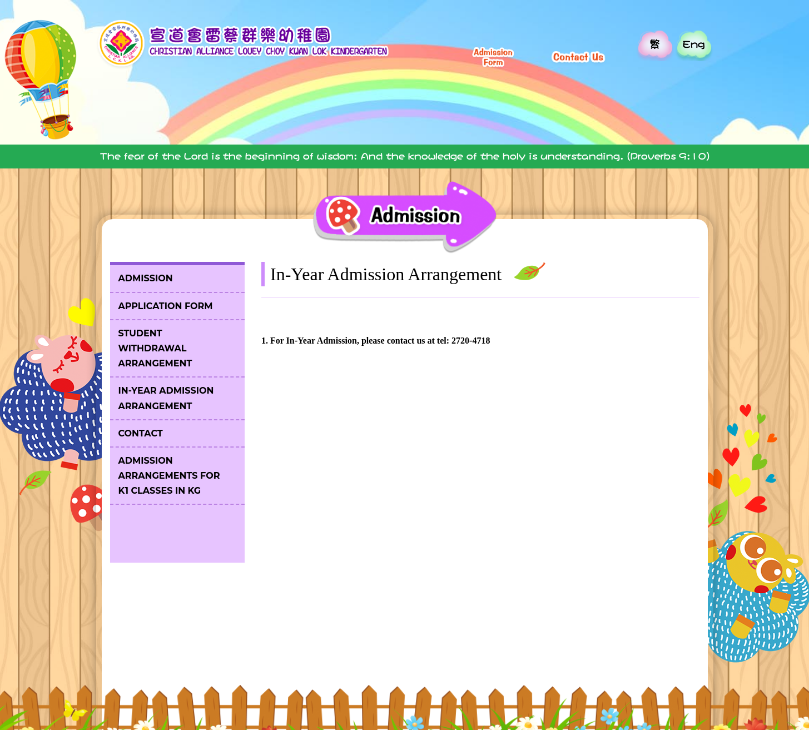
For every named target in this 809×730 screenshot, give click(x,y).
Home (142, 115)
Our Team (417, 115)
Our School (325, 115)
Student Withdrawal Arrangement (155, 348)
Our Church (509, 115)
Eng (693, 44)
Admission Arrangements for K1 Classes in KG (169, 475)
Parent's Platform (692, 115)
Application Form (165, 306)
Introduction (234, 115)
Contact (140, 433)
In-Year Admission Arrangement (166, 398)
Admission (601, 115)
